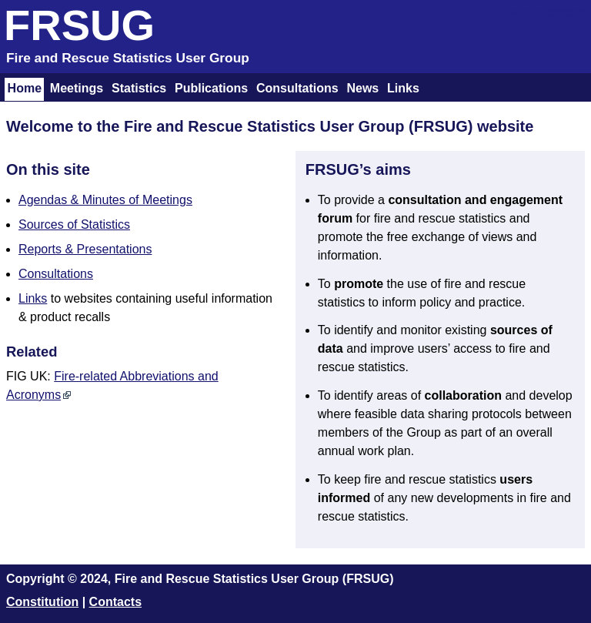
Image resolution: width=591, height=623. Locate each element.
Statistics (139, 88)
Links (403, 88)
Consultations (297, 88)
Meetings (76, 88)
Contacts (115, 601)
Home (25, 88)
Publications (211, 88)
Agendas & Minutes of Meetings (105, 199)
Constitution (42, 601)
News (362, 88)
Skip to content (544, 12)
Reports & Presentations (85, 249)
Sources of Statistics (74, 224)
